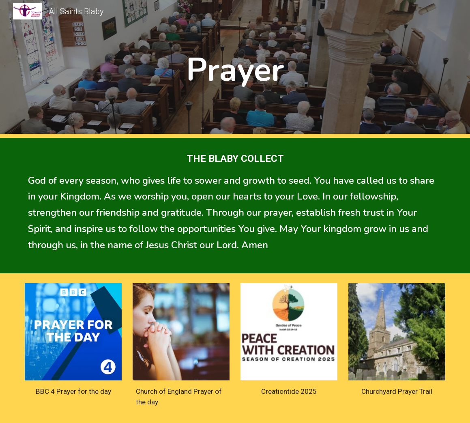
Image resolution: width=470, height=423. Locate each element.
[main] (235, 69)
